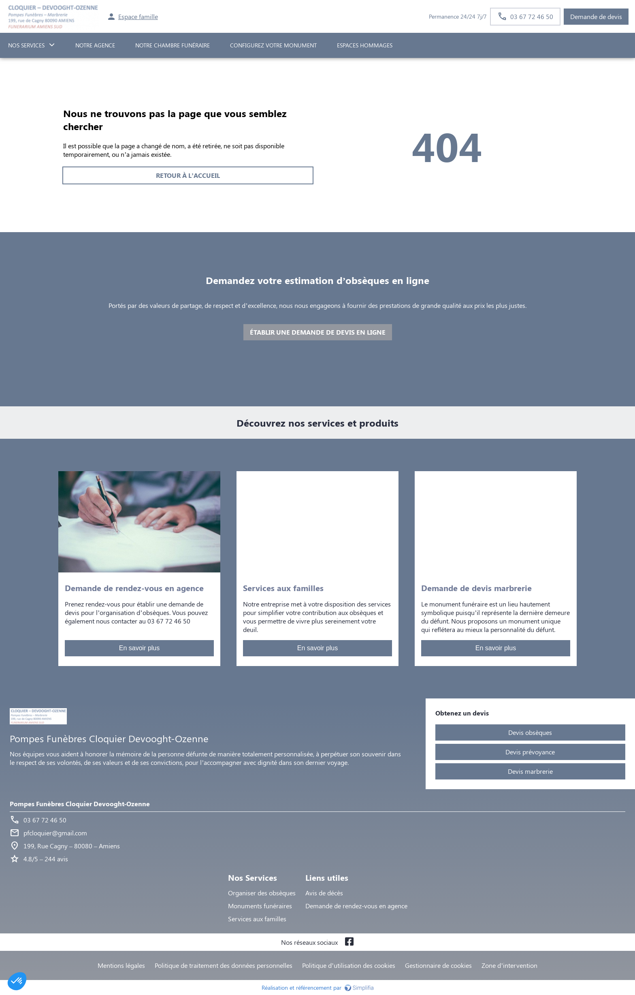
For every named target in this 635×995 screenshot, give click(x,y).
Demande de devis (596, 16)
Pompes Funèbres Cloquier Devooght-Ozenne (80, 803)
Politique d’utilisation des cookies (348, 965)
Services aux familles (257, 918)
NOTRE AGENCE (95, 45)
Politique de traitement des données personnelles (223, 965)
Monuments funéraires (260, 905)
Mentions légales (121, 965)
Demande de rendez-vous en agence (356, 905)
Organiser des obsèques (262, 892)
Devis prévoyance (530, 751)
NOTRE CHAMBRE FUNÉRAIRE (172, 45)
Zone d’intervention (509, 965)
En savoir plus (139, 648)
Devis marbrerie (530, 771)
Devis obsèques (530, 732)
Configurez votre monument (273, 45)
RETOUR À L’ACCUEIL (188, 175)
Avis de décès (324, 892)
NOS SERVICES (26, 45)
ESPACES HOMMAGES (364, 45)
